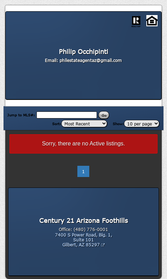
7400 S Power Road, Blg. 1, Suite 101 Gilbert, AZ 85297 (83, 239)
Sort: (56, 124)
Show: (118, 124)
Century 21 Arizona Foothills (83, 220)
